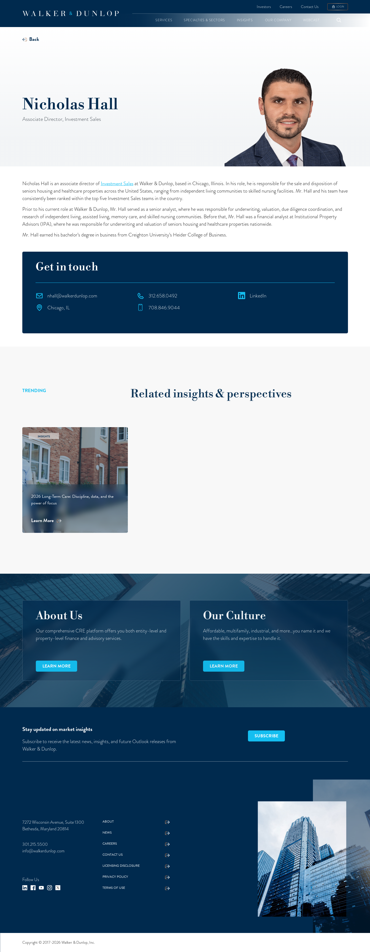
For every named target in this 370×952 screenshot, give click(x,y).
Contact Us (309, 6)
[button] (164, 20)
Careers (286, 6)
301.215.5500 (35, 844)
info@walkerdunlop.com (43, 851)
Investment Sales (117, 183)
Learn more (56, 666)
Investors (264, 6)
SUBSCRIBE (266, 736)
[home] (70, 13)
